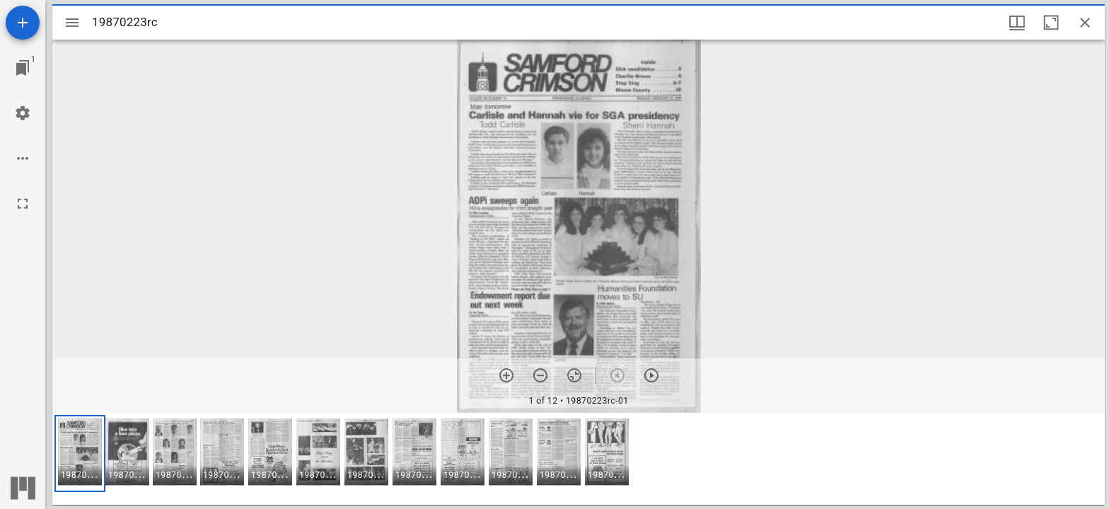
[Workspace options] (23, 158)
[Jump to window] (23, 68)
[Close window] (1085, 23)
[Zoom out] (540, 375)
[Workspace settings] (23, 113)
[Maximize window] (1051, 23)
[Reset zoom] (574, 375)
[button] (80, 453)
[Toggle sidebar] (72, 23)
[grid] (578, 459)
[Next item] (651, 375)
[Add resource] (23, 23)
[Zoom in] (506, 375)
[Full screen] (23, 204)
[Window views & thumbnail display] (1017, 23)
